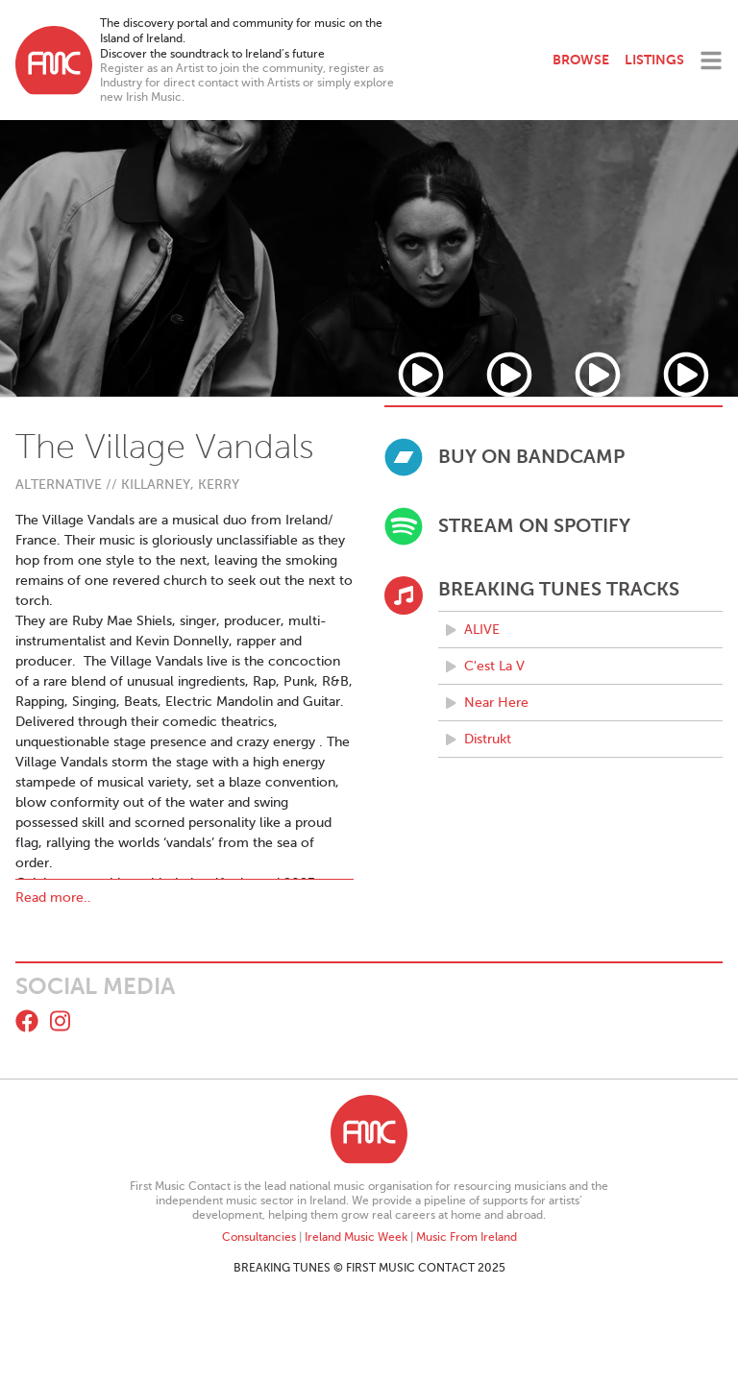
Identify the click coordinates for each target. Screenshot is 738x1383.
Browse (581, 59)
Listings (654, 59)
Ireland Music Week (356, 1237)
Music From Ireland (466, 1237)
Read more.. (53, 897)
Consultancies (259, 1237)
